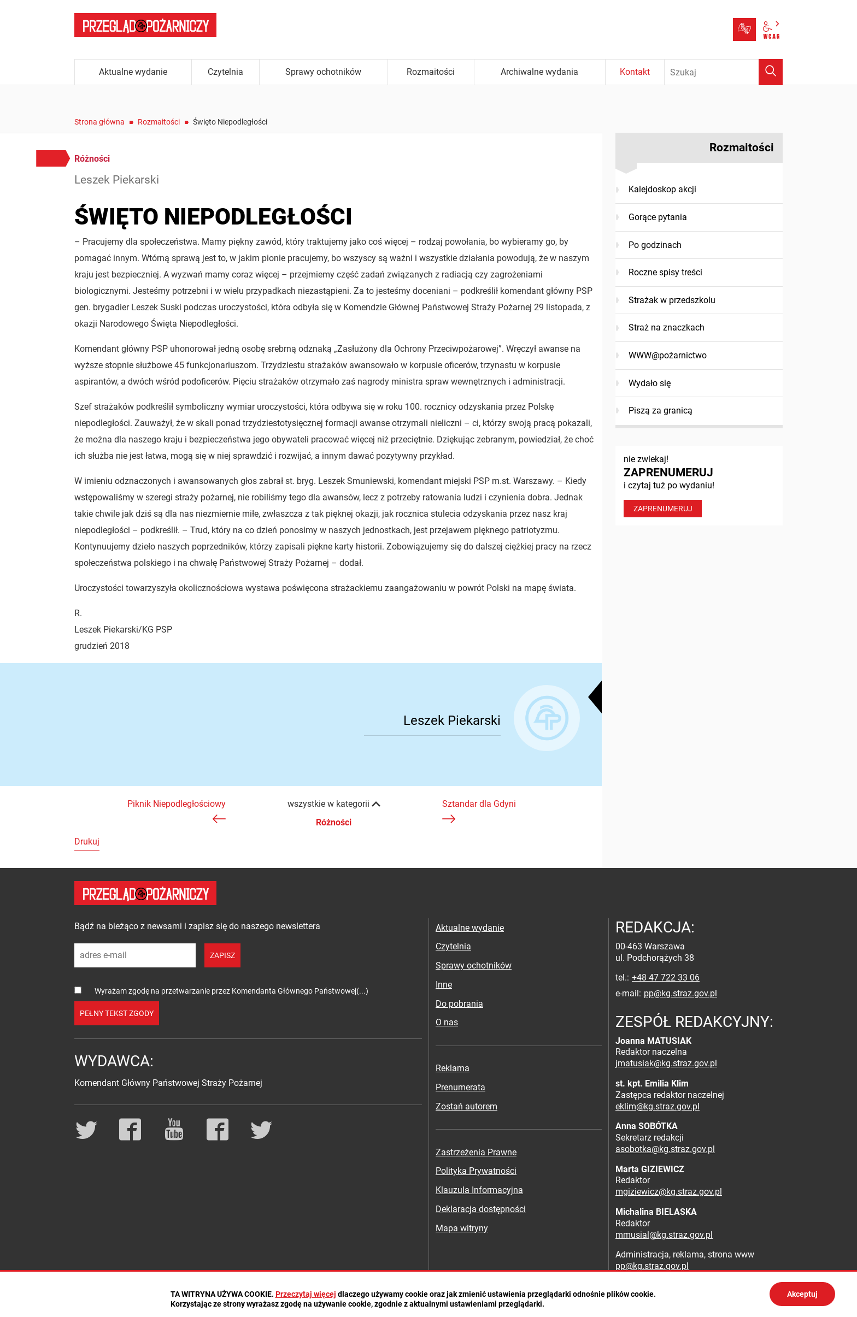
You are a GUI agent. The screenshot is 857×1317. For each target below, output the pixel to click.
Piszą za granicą (660, 410)
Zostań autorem (466, 1106)
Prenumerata (460, 1087)
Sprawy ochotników (474, 965)
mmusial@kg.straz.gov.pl (664, 1235)
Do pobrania (459, 1004)
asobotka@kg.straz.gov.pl (665, 1149)
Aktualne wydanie (470, 928)
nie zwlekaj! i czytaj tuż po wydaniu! (699, 485)
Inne (444, 984)
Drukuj (86, 841)
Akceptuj (802, 1294)
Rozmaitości (159, 121)
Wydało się (650, 383)
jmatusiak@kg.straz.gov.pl (666, 1063)
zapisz (222, 955)
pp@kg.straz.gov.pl (680, 993)
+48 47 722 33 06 (666, 977)
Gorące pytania (658, 217)
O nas (447, 1022)
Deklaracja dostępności (481, 1209)
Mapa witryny (462, 1228)
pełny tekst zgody (117, 1013)
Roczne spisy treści (665, 272)
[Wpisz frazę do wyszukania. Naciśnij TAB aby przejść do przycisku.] (724, 72)
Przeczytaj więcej (305, 1294)
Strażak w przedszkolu (672, 300)
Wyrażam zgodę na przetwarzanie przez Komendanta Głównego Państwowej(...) (231, 991)
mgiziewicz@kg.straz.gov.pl (668, 1191)
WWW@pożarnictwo (668, 355)
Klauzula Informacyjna (479, 1190)
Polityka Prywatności (476, 1171)
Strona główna (99, 121)
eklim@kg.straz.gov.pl (657, 1106)
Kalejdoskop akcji (662, 189)
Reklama (452, 1068)
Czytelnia (453, 946)
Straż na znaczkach (667, 327)
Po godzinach (655, 245)
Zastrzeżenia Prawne (476, 1152)
